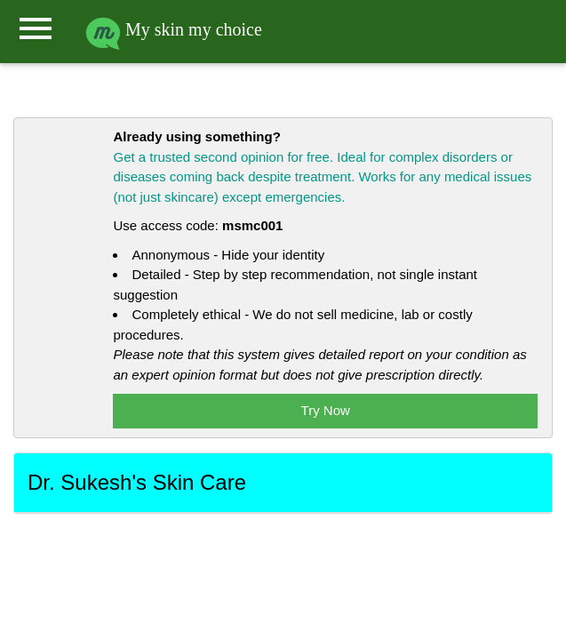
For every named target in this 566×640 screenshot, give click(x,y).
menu (35, 28)
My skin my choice (173, 29)
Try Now (325, 410)
